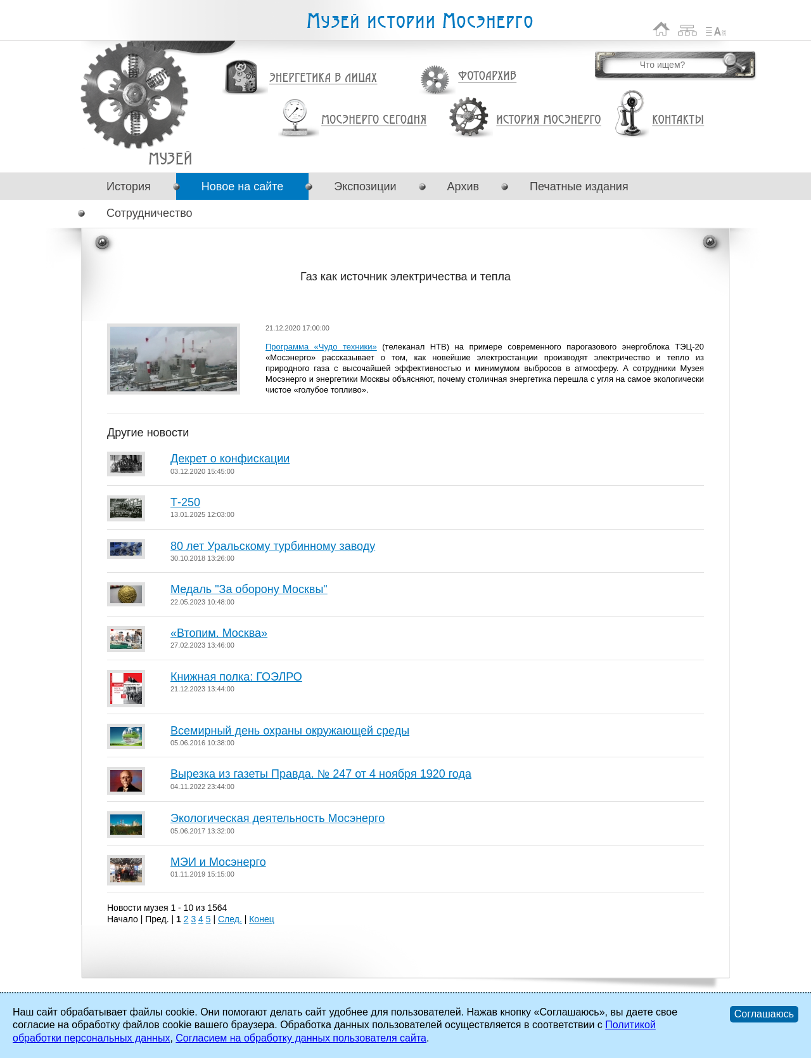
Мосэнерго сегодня (373, 120)
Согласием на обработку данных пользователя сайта (301, 1038)
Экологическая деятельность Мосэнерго (277, 818)
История (128, 186)
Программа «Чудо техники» (321, 346)
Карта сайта (687, 29)
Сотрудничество (149, 213)
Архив (463, 186)
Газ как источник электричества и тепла (170, 158)
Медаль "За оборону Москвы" (249, 589)
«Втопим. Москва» (218, 633)
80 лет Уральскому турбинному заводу (272, 546)
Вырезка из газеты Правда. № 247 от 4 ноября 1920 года (320, 773)
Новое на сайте (242, 186)
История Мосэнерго (549, 120)
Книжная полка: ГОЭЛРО (236, 676)
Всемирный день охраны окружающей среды (289, 730)
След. (230, 919)
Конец (261, 919)
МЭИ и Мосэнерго (218, 862)
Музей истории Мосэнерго (419, 21)
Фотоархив (487, 76)
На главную (661, 29)
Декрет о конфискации (230, 458)
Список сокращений (716, 29)
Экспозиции (365, 186)
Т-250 (185, 502)
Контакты (678, 120)
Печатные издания (579, 186)
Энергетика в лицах (323, 78)
